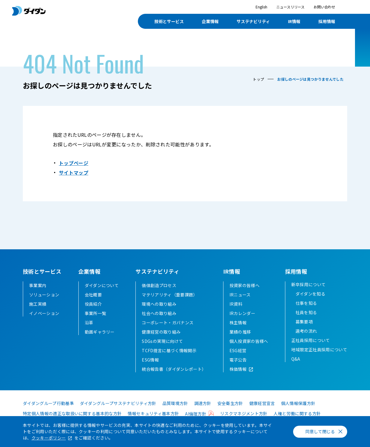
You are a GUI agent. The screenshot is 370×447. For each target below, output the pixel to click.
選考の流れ (306, 331)
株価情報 (238, 369)
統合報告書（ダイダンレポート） (174, 369)
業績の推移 (240, 332)
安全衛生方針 (230, 403)
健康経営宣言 (262, 403)
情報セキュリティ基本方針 (153, 413)
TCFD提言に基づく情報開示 (169, 350)
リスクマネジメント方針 (244, 413)
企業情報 (210, 21)
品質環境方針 (175, 403)
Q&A (295, 359)
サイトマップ (73, 172)
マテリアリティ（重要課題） (169, 295)
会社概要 (93, 295)
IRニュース (240, 295)
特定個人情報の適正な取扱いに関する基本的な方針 (72, 413)
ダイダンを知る (310, 294)
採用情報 (326, 21)
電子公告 (238, 360)
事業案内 (37, 285)
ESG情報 (150, 360)
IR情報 (294, 21)
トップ (258, 79)
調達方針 (202, 403)
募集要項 (304, 322)
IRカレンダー (242, 313)
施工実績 (37, 304)
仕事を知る (306, 303)
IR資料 (235, 304)
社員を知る (306, 312)
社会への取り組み (159, 313)
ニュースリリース (290, 6)
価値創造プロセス (159, 285)
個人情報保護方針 (298, 403)
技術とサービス (169, 21)
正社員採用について (310, 340)
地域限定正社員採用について (319, 349)
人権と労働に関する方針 (297, 413)
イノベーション (44, 313)
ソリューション (44, 295)
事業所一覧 (95, 313)
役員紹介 (93, 304)
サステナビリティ (253, 21)
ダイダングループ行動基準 (48, 403)
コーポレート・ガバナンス (167, 323)
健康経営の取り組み (161, 332)
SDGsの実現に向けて (162, 341)
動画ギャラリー (100, 332)
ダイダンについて (102, 285)
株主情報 (238, 323)
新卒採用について (308, 284)
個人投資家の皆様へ (248, 341)
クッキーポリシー (49, 438)
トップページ (73, 162)
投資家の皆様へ (244, 285)
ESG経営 (238, 350)
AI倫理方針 (195, 414)
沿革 (89, 323)
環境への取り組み (159, 304)
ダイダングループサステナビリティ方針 (118, 403)
